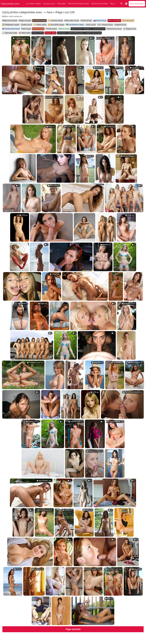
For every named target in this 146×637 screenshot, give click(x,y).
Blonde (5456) (128, 20)
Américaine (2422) (12, 29)
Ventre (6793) (86, 20)
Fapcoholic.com (10, 3)
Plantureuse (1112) (114, 29)
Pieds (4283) (41, 25)
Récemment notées (99, 4)
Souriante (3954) (57, 25)
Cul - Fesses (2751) (105, 25)
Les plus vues (49, 4)
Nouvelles (61, 4)
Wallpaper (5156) (12, 25)
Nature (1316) (63, 29)
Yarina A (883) (37, 33)
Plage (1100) (131, 29)
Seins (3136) (91, 25)
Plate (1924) (26, 29)
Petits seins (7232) (71, 20)
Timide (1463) (51, 29)
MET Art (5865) (114, 20)
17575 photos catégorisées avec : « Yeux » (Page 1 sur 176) (38, 12)
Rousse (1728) (38, 29)
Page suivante (73, 629)
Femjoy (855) (50, 33)
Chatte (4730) (26, 25)
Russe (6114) (101, 20)
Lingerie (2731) (120, 25)
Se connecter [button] (136, 3)
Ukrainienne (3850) (76, 25)
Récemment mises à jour (78, 4)
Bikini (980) (26, 33)
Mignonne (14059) (9, 20)
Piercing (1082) (11, 33)
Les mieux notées (33, 4)
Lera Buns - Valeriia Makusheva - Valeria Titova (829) (79, 33)
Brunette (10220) (39, 20)
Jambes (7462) (57, 20)
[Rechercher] (121, 3)
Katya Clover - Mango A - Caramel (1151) (88, 29)
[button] (126, 3)
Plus (112, 4)
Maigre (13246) (25, 20)
